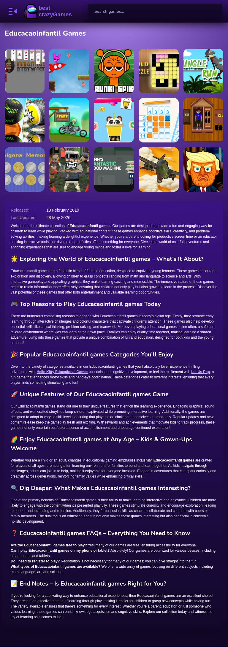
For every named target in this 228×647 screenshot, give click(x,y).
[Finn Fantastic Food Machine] (114, 169)
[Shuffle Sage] (25, 71)
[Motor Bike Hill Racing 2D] (69, 120)
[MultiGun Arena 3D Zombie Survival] (69, 169)
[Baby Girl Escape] (203, 120)
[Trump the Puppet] (203, 169)
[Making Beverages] (114, 120)
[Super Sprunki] (69, 71)
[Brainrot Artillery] (158, 169)
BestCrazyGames (48, 11)
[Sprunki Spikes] (114, 71)
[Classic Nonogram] (158, 120)
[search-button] (215, 11)
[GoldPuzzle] (158, 71)
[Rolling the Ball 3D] (25, 120)
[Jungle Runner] (203, 71)
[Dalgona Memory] (25, 169)
